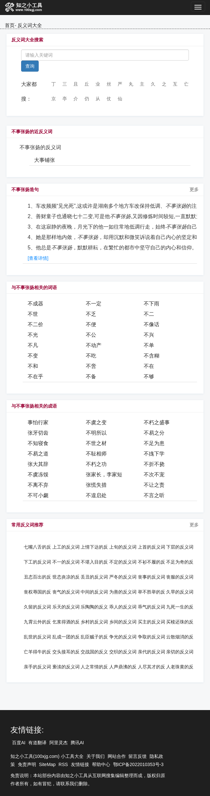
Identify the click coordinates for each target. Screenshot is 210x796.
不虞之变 (96, 422)
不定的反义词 (123, 562)
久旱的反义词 (179, 591)
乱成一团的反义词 (66, 636)
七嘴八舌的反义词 (37, 547)
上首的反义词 (151, 547)
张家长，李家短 (104, 474)
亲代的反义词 (151, 651)
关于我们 (95, 756)
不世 (33, 314)
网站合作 (117, 756)
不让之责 (154, 485)
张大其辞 (38, 464)
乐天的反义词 (66, 606)
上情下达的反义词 (94, 547)
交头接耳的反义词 (66, 651)
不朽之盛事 (157, 422)
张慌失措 (96, 485)
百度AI (18, 742)
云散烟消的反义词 (179, 636)
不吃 (91, 355)
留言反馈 (137, 756)
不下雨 (151, 303)
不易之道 (38, 453)
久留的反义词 (37, 606)
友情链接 (80, 764)
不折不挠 (154, 464)
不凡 (33, 345)
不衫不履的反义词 (151, 562)
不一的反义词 (66, 562)
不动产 (93, 345)
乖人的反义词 (123, 606)
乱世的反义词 (37, 636)
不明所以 (96, 433)
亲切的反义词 (179, 651)
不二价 (35, 324)
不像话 (151, 324)
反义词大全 (30, 25)
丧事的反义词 (151, 577)
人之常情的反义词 (94, 666)
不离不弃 (38, 485)
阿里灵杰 (58, 742)
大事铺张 (44, 160)
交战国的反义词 (94, 651)
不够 (149, 376)
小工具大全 (72, 756)
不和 (33, 366)
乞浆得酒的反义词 (66, 621)
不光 (33, 335)
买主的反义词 (151, 621)
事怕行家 (38, 422)
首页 (10, 25)
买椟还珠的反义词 (179, 621)
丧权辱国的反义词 (37, 591)
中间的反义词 (94, 591)
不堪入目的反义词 (94, 562)
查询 (29, 66)
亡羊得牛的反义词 (37, 651)
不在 (149, 366)
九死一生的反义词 (179, 606)
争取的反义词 (151, 636)
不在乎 (35, 376)
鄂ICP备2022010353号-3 (138, 764)
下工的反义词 (37, 562)
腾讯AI (77, 742)
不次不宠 (154, 474)
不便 (91, 324)
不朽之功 (96, 464)
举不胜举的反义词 (151, 591)
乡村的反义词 (94, 621)
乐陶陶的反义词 (94, 606)
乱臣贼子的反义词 (94, 636)
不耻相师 (96, 453)
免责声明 (27, 764)
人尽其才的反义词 (151, 666)
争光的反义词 (123, 636)
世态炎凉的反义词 (66, 577)
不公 (91, 335)
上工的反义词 (66, 547)
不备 (91, 376)
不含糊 (151, 355)
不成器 (35, 303)
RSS (63, 764)
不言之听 (154, 495)
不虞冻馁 (38, 474)
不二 (149, 314)
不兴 (149, 335)
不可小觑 (38, 495)
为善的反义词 (123, 591)
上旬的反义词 (123, 547)
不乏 (91, 314)
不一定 (93, 303)
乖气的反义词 (151, 606)
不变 (33, 355)
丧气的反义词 (66, 591)
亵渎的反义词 (66, 666)
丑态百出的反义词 (37, 577)
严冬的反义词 (123, 577)
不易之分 (154, 433)
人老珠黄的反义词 (179, 666)
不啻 (91, 366)
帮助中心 (101, 764)
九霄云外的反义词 (37, 621)
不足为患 (154, 443)
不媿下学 (154, 453)
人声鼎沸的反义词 (123, 666)
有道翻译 (37, 742)
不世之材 (96, 443)
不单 (149, 345)
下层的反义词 (179, 547)
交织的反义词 (123, 651)
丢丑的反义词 (94, 577)
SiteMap (47, 764)
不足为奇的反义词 (179, 562)
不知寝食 (38, 443)
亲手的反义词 (37, 666)
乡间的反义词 (123, 621)
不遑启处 (96, 495)
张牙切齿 (38, 433)
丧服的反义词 (179, 577)
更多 (194, 189)
